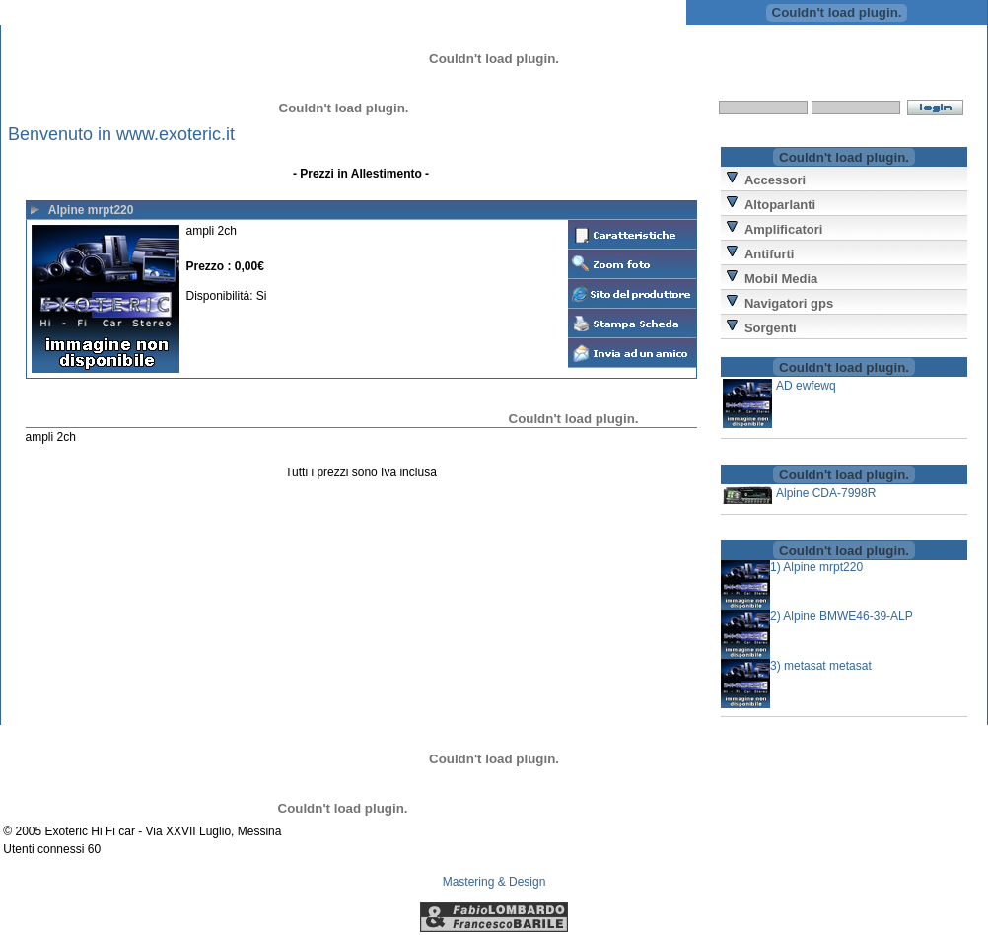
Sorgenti (770, 328)
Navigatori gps (788, 303)
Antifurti (769, 254)
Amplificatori (783, 229)
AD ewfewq (806, 386)
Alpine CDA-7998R (826, 493)
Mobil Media (780, 278)
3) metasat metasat (821, 666)
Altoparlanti (779, 204)
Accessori (775, 180)
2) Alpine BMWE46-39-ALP (841, 616)
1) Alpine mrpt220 (816, 567)
